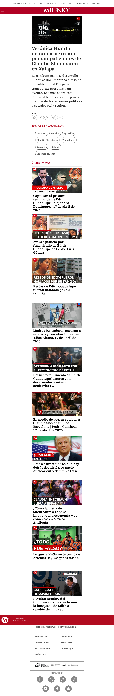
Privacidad (67, 642)
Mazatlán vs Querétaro (56, 3)
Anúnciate (40, 654)
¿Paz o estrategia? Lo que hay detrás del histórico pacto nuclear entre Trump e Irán (56, 467)
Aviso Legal (67, 648)
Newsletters (41, 636)
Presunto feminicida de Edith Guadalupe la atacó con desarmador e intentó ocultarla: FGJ (56, 380)
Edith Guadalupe (98, 3)
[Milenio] (57, 10)
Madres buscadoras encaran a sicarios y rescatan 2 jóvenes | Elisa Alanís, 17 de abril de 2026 (57, 336)
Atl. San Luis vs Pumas (35, 3)
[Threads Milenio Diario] (74, 679)
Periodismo (68, 140)
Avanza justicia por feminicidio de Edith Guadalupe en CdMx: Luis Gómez (53, 247)
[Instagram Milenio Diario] (63, 679)
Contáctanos (42, 642)
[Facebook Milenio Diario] (40, 679)
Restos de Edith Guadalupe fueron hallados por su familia (54, 290)
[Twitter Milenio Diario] (51, 679)
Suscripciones (42, 648)
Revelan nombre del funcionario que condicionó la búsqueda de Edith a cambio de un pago (55, 604)
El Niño (71, 3)
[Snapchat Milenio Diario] (68, 688)
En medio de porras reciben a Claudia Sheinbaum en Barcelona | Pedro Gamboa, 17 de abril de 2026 (56, 424)
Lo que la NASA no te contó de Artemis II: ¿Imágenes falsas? (56, 556)
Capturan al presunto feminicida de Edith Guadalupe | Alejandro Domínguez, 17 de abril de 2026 (54, 202)
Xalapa (55, 146)
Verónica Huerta (46, 153)
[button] (2, 11)
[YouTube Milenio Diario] (45, 688)
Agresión (69, 133)
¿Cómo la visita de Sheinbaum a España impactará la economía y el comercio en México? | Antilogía (55, 515)
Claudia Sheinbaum (47, 140)
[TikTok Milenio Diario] (57, 688)
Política (55, 133)
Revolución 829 (82, 3)
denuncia (42, 146)
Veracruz (42, 133)
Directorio (66, 636)
